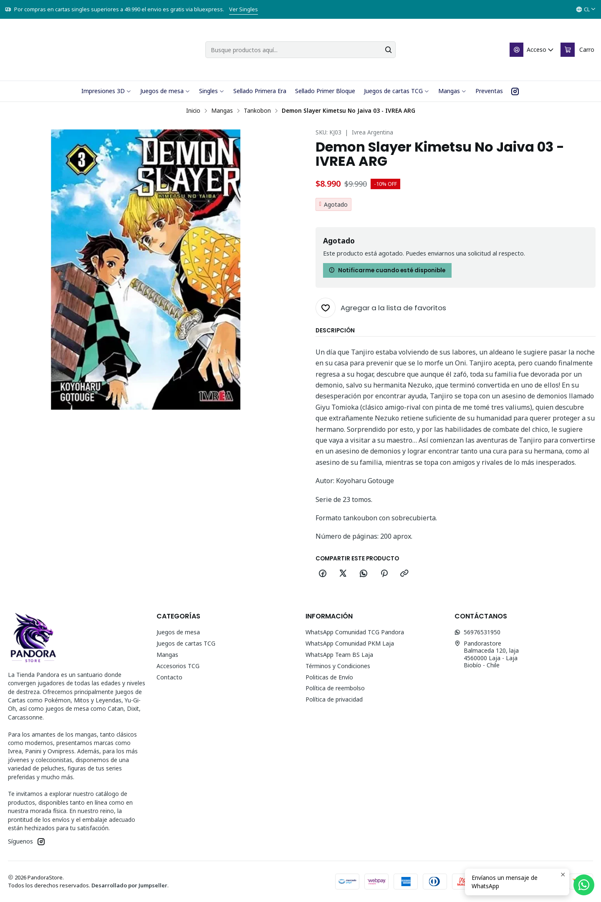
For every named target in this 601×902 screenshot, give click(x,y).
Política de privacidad (334, 699)
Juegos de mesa (178, 632)
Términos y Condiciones (338, 666)
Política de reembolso (335, 688)
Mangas (222, 111)
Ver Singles (243, 9)
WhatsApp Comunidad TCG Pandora (355, 632)
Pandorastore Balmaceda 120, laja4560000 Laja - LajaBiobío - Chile (487, 654)
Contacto (169, 677)
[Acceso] (532, 49)
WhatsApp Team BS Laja (339, 655)
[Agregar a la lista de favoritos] (381, 308)
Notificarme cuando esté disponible (387, 270)
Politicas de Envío (329, 677)
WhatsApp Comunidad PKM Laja (350, 643)
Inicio (193, 111)
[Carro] (577, 49)
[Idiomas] (586, 9)
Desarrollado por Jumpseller (129, 885)
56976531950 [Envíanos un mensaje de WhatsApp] (477, 632)
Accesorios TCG (178, 666)
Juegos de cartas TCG (186, 643)
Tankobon (257, 111)
